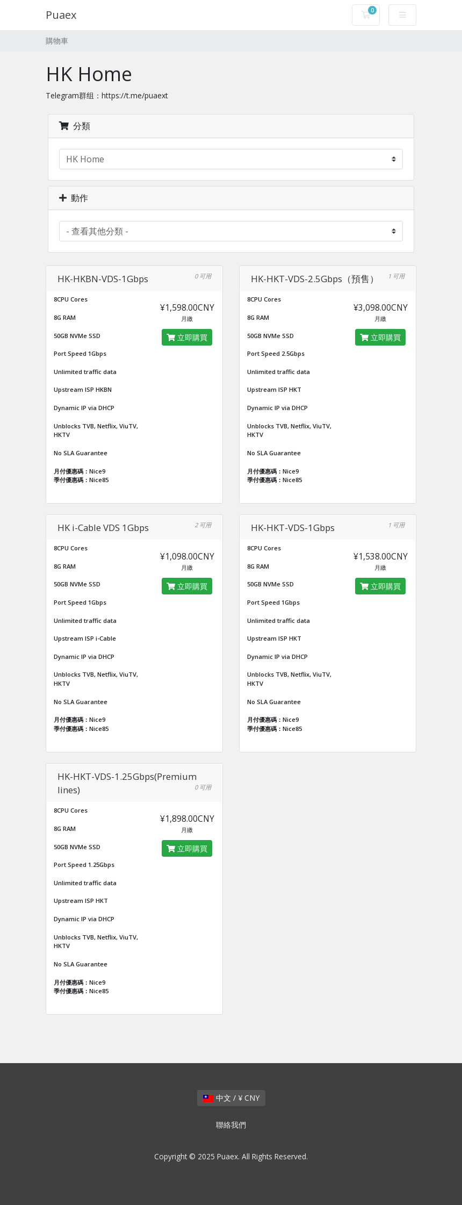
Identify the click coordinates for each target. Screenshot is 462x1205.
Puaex (61, 15)
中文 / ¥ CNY (231, 1098)
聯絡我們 (231, 1125)
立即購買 (187, 337)
